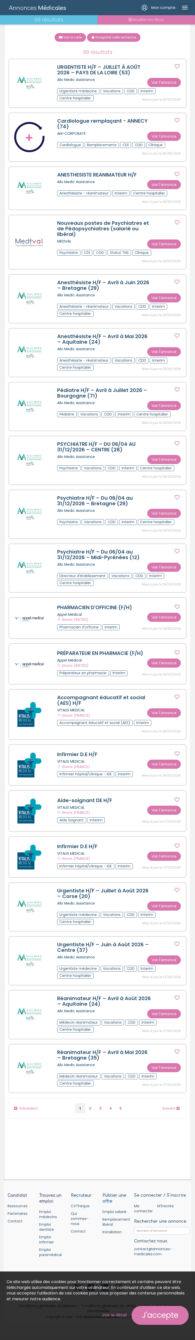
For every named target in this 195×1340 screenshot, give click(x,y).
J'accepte (160, 1315)
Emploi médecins (48, 1215)
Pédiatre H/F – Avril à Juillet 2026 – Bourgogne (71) (102, 393)
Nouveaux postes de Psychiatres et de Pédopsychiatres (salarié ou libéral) (103, 229)
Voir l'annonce (164, 82)
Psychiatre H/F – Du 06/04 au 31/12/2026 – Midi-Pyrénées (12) (98, 555)
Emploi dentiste (46, 1228)
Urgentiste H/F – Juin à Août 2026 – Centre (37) (103, 948)
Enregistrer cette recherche (113, 37)
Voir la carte (70, 37)
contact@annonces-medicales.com (153, 1252)
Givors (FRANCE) (76, 715)
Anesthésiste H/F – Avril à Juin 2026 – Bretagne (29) (103, 285)
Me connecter (143, 1209)
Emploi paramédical (50, 1253)
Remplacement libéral (114, 1223)
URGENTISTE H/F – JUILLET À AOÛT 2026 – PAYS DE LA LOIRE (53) (98, 69)
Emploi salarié (114, 1212)
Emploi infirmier (46, 1240)
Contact (15, 1221)
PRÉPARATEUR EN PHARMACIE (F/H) (100, 653)
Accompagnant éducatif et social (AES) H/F (101, 701)
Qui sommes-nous (80, 1219)
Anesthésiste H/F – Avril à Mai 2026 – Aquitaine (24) (102, 339)
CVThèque (80, 1206)
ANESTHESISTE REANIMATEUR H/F (97, 174)
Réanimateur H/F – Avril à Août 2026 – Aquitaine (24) (104, 1002)
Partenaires (18, 1214)
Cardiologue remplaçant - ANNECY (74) (102, 123)
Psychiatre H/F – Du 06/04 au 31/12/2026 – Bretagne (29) (95, 501)
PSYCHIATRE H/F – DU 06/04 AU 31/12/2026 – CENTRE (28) (96, 447)
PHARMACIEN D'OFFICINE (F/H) (94, 607)
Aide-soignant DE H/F (84, 801)
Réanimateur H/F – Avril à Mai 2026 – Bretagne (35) (102, 1055)
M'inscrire (165, 1206)
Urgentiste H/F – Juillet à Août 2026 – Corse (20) (102, 894)
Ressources (18, 1206)
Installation (112, 1232)
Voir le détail (114, 1315)
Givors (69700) (75, 620)
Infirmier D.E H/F (77, 755)
